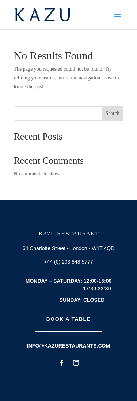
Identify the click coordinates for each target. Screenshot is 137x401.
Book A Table (68, 319)
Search (112, 113)
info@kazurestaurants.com (68, 346)
